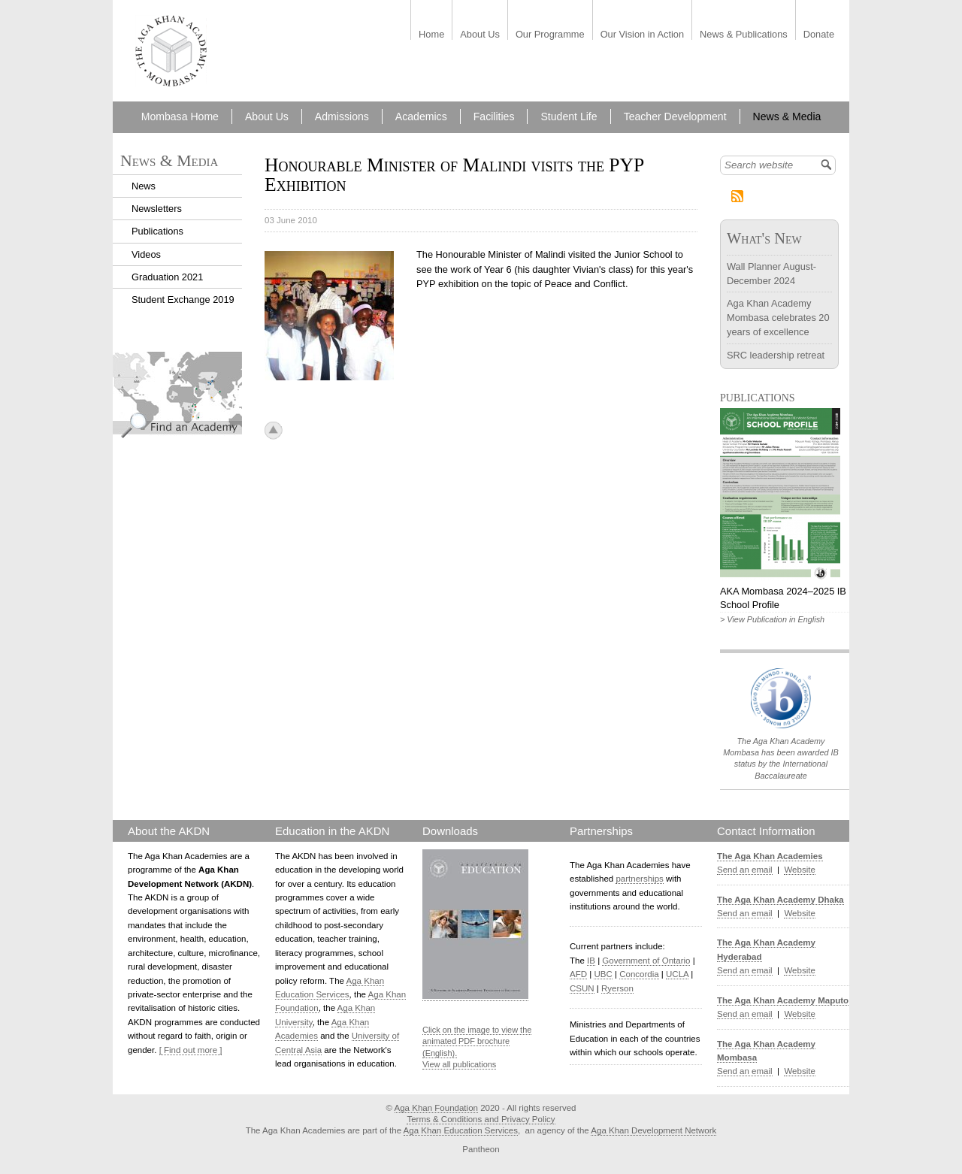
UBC (603, 974)
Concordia (639, 974)
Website (799, 869)
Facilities (494, 116)
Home (431, 35)
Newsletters (157, 208)
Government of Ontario (646, 960)
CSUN (582, 988)
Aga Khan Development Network (653, 1130)
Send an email (745, 869)
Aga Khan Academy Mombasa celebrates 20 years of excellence (778, 317)
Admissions (342, 116)
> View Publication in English (772, 619)
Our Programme (550, 35)
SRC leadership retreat (775, 355)
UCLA (677, 974)
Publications (157, 231)
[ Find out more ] (190, 1049)
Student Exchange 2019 (183, 299)
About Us (480, 35)
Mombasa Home (180, 116)
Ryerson (617, 988)
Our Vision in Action (642, 35)
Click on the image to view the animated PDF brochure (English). (476, 1041)
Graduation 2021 (167, 277)
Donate (818, 35)
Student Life (568, 116)
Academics (421, 116)
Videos (146, 254)
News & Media (787, 116)
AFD (578, 974)
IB (591, 960)
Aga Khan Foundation (436, 1107)
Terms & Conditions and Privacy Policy (481, 1119)
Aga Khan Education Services (461, 1130)
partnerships (639, 878)
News (144, 186)
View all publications (459, 1064)
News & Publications (744, 35)
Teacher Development (675, 116)
